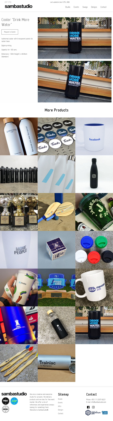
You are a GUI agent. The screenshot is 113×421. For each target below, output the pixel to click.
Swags (85, 7)
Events (76, 7)
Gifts (59, 406)
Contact (104, 7)
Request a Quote (9, 32)
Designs (94, 7)
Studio (67, 7)
